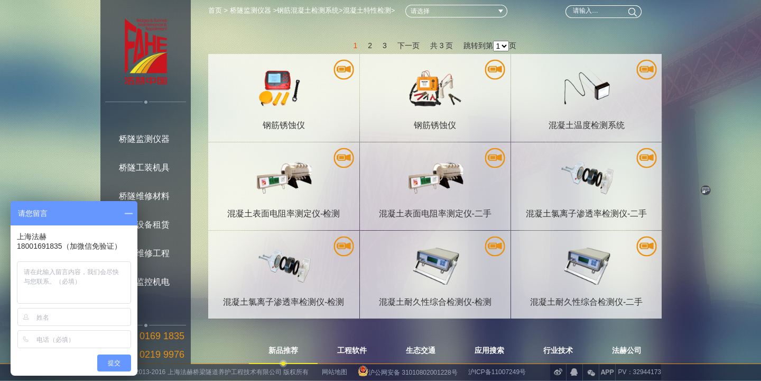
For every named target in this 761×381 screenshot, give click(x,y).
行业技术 (558, 350)
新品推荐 (283, 350)
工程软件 (352, 350)
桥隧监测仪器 (144, 138)
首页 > (219, 10)
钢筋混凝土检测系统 (308, 10)
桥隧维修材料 (144, 196)
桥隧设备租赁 (144, 224)
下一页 (408, 38)
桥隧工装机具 (144, 167)
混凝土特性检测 (367, 10)
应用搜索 (489, 350)
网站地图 (334, 372)
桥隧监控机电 (144, 281)
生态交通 (420, 350)
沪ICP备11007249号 (497, 372)
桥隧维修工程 (144, 253)
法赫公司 (627, 350)
